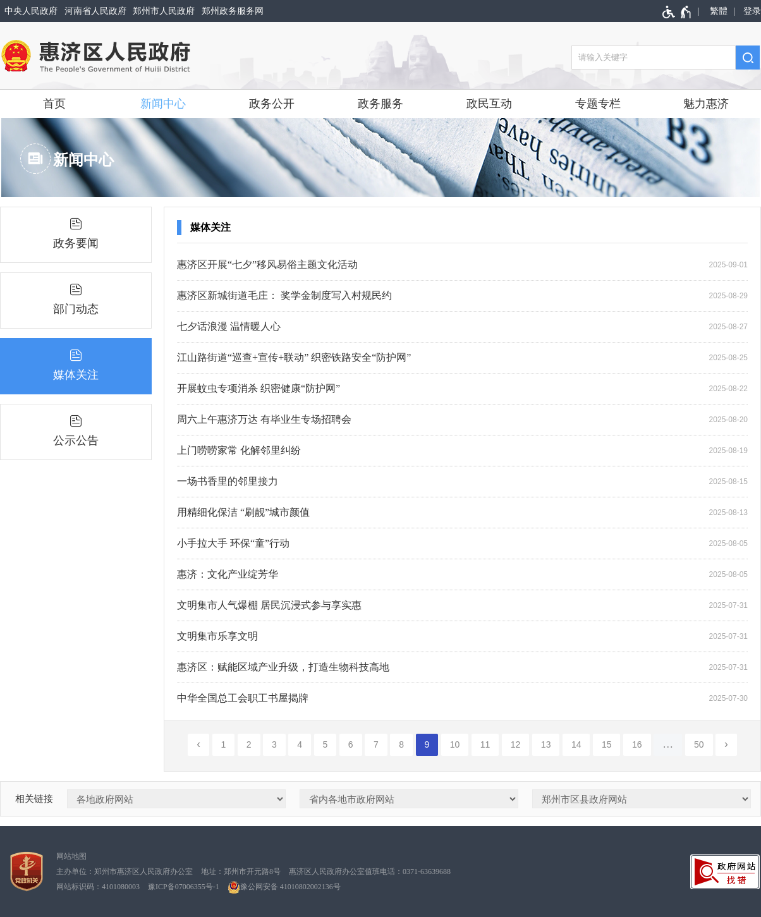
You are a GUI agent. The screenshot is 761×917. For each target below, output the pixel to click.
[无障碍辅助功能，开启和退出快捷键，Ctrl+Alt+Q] (677, 12)
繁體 (719, 11)
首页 (54, 103)
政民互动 (489, 103)
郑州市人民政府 (164, 11)
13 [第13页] (546, 744)
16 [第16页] (637, 744)
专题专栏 (598, 103)
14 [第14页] (576, 744)
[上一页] (198, 745)
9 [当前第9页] (427, 744)
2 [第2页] (249, 744)
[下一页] (726, 745)
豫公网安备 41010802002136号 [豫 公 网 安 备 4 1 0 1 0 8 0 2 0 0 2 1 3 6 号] (284, 887)
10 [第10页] (455, 744)
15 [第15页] (607, 744)
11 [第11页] (485, 744)
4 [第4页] (299, 744)
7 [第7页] (376, 744)
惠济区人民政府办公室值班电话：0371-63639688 (370, 871)
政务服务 (380, 103)
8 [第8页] (401, 744)
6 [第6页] (350, 744)
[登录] (750, 11)
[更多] (668, 745)
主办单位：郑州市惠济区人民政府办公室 (124, 871)
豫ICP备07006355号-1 (183, 886)
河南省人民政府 (95, 11)
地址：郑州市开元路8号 (241, 871)
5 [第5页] (325, 744)
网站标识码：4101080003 (98, 886)
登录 (752, 11)
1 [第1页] (223, 744)
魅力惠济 (706, 103)
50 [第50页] (699, 744)
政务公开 (272, 103)
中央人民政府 (31, 11)
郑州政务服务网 (233, 11)
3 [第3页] (274, 744)
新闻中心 (163, 103)
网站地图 (71, 856)
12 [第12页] (516, 744)
